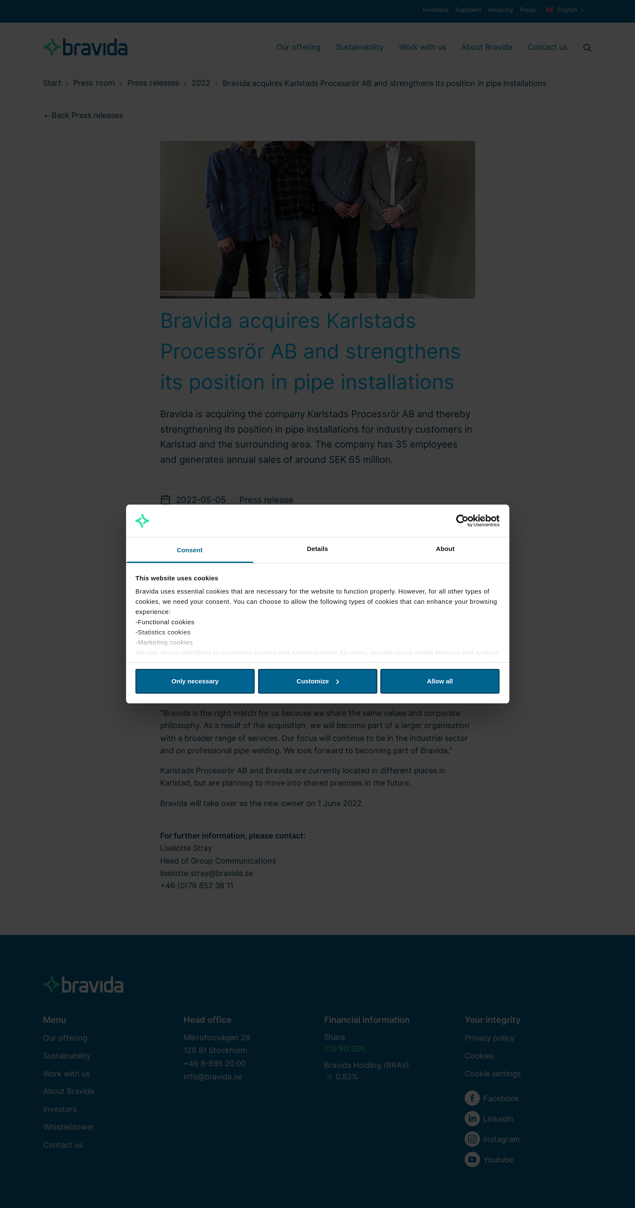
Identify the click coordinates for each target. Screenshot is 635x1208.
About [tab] (445, 548)
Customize (317, 681)
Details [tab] (317, 548)
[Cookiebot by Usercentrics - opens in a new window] (462, 520)
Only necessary (195, 681)
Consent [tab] (190, 550)
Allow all (440, 681)
